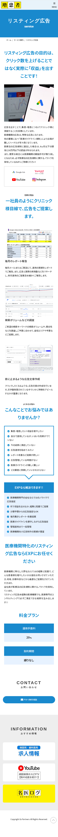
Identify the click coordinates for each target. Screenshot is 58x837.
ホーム (8, 40)
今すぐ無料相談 (29, 699)
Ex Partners (25, 819)
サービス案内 (18, 40)
